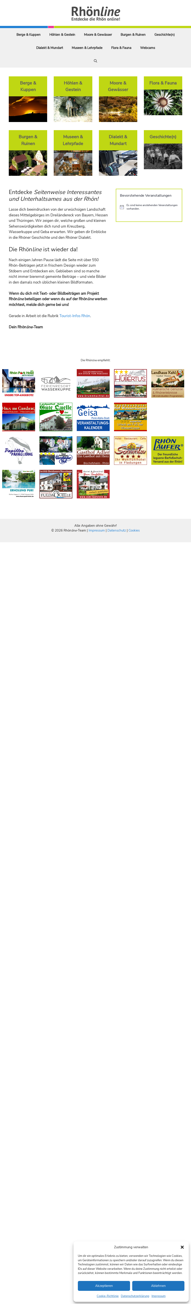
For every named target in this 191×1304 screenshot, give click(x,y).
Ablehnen (158, 1286)
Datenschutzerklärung (135, 1296)
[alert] (149, 207)
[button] (182, 1247)
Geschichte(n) (164, 34)
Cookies (134, 530)
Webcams (147, 48)
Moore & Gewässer (98, 34)
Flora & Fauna (121, 48)
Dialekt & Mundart (49, 48)
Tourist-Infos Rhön (74, 315)
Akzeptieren (104, 1286)
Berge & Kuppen (28, 34)
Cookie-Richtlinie (108, 1296)
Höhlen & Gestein (62, 34)
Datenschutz (116, 530)
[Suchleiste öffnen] (95, 61)
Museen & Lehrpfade (87, 48)
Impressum (159, 1296)
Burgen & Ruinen (133, 34)
